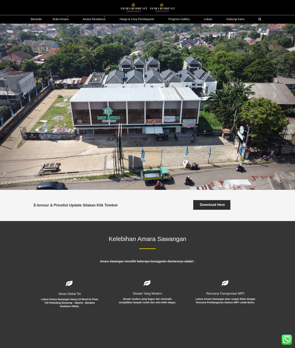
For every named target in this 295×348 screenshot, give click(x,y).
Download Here (212, 205)
